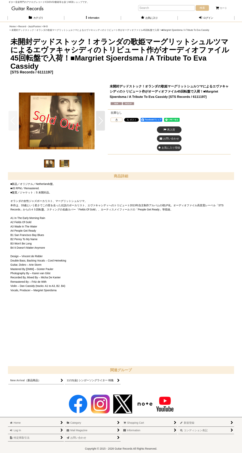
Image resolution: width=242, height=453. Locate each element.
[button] (92, 18)
